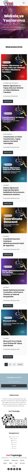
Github (14, 448)
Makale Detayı (8, 101)
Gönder (14, 386)
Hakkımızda (15, 460)
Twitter (14, 446)
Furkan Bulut (12, 457)
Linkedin (14, 442)
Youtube (14, 440)
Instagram (14, 438)
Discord (14, 444)
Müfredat (22, 463)
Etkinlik (5, 463)
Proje (16, 463)
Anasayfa (6, 460)
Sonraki (20, 364)
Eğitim (10, 463)
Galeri (14, 466)
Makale (22, 460)
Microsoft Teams (14, 437)
